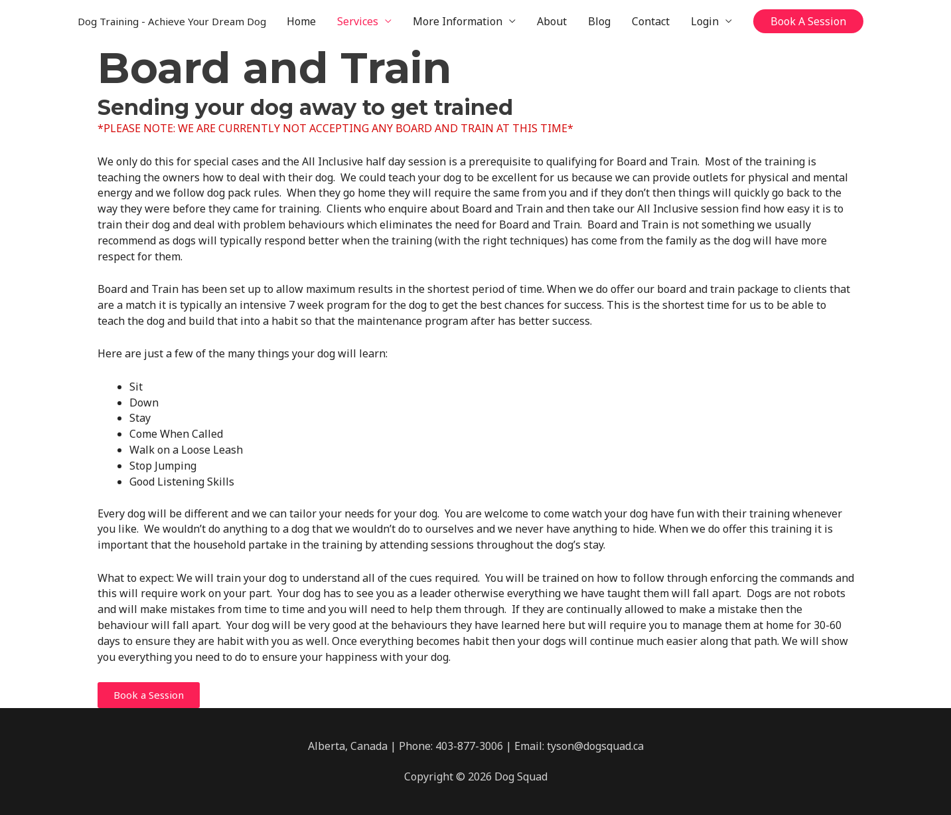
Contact (651, 21)
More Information (457, 21)
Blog (599, 21)
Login (705, 21)
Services (357, 21)
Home (301, 21)
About (552, 21)
